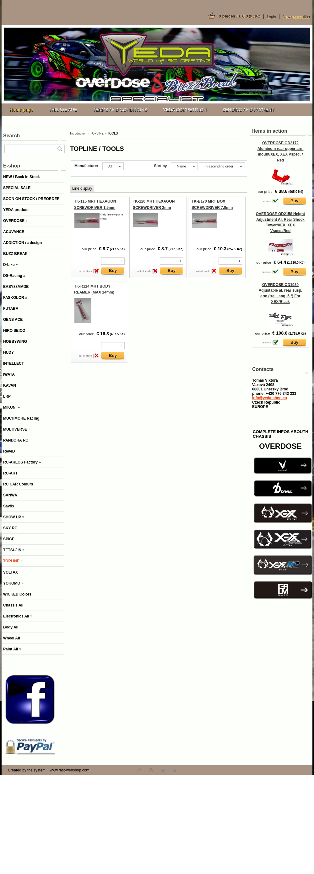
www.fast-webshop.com (69, 770)
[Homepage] (21, 109)
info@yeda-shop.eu (269, 398)
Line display (82, 188)
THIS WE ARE (63, 109)
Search (11, 135)
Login (271, 17)
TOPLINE (97, 133)
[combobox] (184, 166)
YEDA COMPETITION (184, 109)
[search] (60, 149)
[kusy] (113, 261)
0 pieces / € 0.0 (239, 16)
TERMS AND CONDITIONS (120, 109)
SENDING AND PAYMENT (248, 109)
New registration (296, 17)
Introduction (78, 133)
